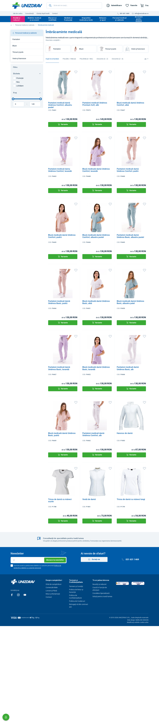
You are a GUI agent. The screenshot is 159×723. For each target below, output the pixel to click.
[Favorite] (131, 5)
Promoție (19, 78)
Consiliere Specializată (100, 593)
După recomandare (52, 59)
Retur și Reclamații (53, 594)
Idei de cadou (17, 13)
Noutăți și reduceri (16, 19)
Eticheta (27, 74)
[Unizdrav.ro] (27, 5)
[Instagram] (18, 595)
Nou (18, 82)
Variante (63, 124)
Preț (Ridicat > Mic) (86, 59)
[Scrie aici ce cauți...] (74, 5)
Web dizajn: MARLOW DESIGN (137, 620)
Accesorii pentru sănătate (138, 19)
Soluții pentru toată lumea (102, 596)
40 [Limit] (145, 59)
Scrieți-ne (94, 559)
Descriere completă (53, 40)
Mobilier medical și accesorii (34, 19)
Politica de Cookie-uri (77, 601)
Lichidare (19, 86)
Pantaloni (16, 39)
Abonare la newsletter (55, 560)
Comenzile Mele (52, 587)
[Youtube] (25, 595)
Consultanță (29, 13)
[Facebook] (12, 595)
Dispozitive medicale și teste (86, 19)
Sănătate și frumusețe (68, 19)
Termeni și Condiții (76, 586)
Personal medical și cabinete (119, 19)
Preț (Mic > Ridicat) (69, 59)
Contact (55, 13)
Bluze (14, 46)
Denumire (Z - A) (117, 59)
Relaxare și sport (102, 19)
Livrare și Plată (51, 591)
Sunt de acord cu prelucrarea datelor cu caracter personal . (37, 567)
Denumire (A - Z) (102, 59)
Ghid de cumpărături (53, 584)
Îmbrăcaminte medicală (46, 25)
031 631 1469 (130, 559)
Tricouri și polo (17, 52)
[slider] (13, 99)
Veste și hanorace (19, 58)
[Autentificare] (114, 5)
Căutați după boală (42, 13)
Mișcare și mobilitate (52, 19)
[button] (5, 717)
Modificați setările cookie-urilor (137, 622)
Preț (27, 93)
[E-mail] (39, 560)
